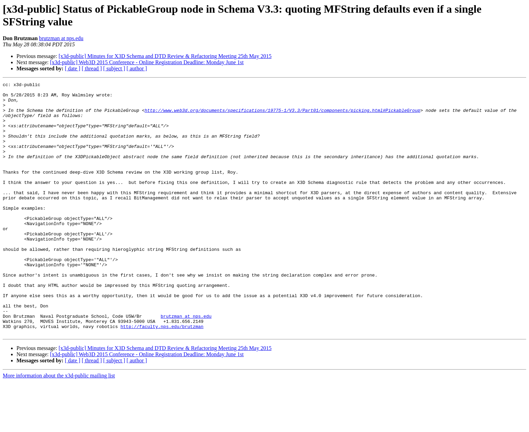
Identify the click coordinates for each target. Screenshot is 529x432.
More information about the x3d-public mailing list (59, 426)
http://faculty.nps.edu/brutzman (161, 376)
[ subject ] (114, 68)
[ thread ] (92, 68)
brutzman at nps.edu (61, 38)
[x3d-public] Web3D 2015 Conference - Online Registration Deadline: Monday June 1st (147, 62)
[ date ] (72, 68)
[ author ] (137, 68)
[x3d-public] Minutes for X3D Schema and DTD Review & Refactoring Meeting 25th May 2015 (165, 56)
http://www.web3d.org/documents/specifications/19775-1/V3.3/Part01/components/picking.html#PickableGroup (282, 116)
